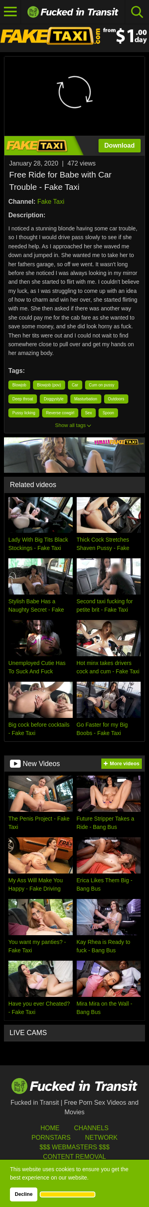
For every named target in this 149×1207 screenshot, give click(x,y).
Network (101, 1137)
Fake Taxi (50, 201)
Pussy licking (23, 413)
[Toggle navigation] (10, 12)
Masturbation (85, 399)
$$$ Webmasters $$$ (74, 1147)
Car (75, 385)
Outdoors (116, 399)
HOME (50, 1128)
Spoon (108, 413)
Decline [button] (24, 1194)
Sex (88, 413)
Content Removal (74, 1156)
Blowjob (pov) (49, 385)
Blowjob (19, 385)
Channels (91, 1128)
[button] (67, 1194)
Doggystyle (53, 399)
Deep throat (22, 399)
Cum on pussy (101, 385)
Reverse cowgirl (60, 413)
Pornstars (50, 1137)
